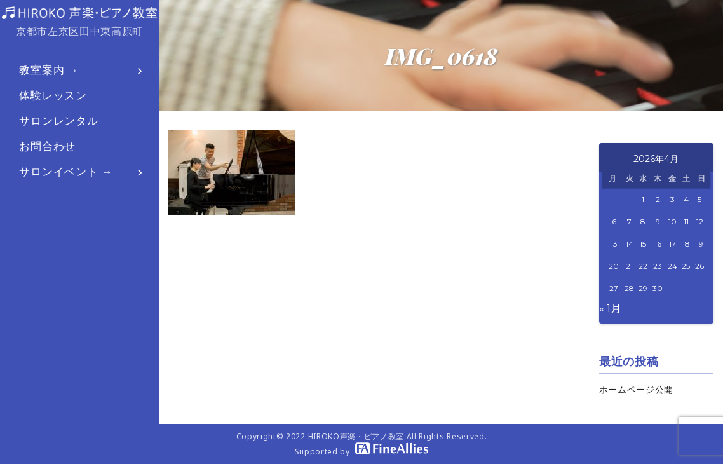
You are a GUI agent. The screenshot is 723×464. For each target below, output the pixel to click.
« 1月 (610, 308)
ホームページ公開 (636, 389)
